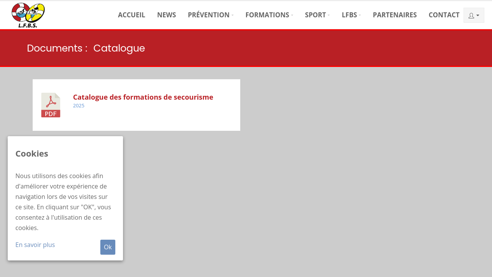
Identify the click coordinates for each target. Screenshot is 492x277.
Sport (315, 14)
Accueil (131, 14)
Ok (108, 247)
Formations (267, 14)
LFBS (349, 14)
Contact (444, 14)
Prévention (209, 14)
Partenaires (395, 14)
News (166, 14)
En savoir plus (35, 244)
